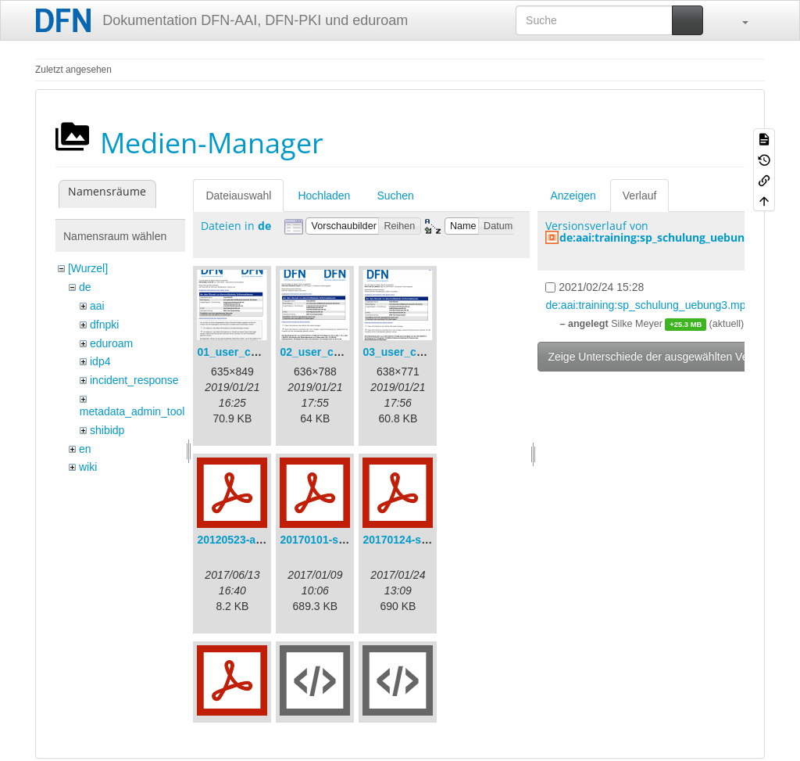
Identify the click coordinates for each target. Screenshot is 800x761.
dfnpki (104, 324)
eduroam (111, 343)
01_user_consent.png (253, 352)
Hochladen (324, 195)
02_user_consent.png (336, 352)
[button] (737, 20)
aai (97, 306)
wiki (88, 467)
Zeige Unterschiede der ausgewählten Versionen (666, 356)
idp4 (100, 361)
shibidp (107, 430)
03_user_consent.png (418, 352)
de (85, 287)
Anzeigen (572, 195)
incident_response (134, 380)
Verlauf (640, 195)
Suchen (395, 195)
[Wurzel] (88, 268)
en (85, 449)
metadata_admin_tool (132, 411)
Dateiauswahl (238, 195)
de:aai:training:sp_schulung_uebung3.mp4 (671, 237)
